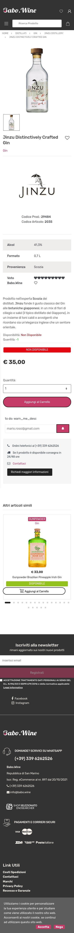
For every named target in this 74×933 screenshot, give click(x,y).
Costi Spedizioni (14, 872)
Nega (59, 927)
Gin (5, 150)
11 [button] (51, 602)
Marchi (8, 881)
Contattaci (16, 463)
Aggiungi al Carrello (37, 402)
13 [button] (60, 602)
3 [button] (18, 602)
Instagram (20, 703)
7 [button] (35, 602)
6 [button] (30, 602)
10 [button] (47, 602)
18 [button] (37, 607)
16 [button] (28, 607)
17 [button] (33, 607)
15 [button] (68, 602)
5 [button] (26, 602)
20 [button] (45, 607)
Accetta (43, 927)
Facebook (19, 698)
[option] (37, 80)
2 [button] (14, 602)
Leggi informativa (13, 687)
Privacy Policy (13, 886)
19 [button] (41, 607)
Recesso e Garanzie (16, 890)
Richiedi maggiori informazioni (29, 472)
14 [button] (64, 602)
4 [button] (22, 602)
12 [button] (56, 602)
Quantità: (9, 380)
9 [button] (43, 602)
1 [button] (7, 602)
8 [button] (39, 602)
